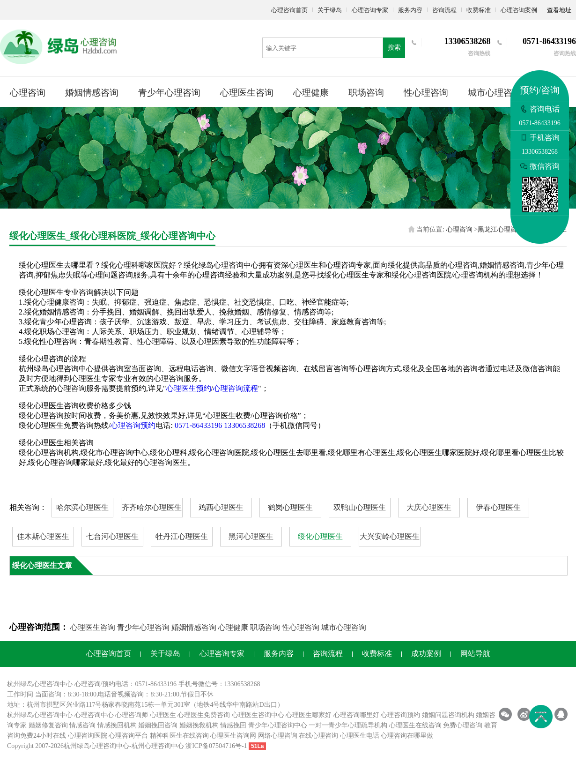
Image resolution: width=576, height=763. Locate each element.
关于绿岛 (330, 10)
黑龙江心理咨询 (501, 229)
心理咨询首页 (289, 10)
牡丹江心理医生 (181, 536)
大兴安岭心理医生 (390, 536)
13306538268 (244, 425)
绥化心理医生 (320, 536)
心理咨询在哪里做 (407, 735)
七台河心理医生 (112, 536)
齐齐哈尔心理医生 (152, 507)
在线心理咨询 (318, 735)
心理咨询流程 (235, 388)
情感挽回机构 (117, 725)
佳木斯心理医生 (43, 536)
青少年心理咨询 (169, 92)
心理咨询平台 (128, 735)
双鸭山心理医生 (359, 507)
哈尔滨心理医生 (82, 507)
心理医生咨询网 (233, 735)
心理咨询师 (131, 714)
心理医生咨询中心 (258, 714)
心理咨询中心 (94, 714)
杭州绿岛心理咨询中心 (40, 714)
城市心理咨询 (494, 92)
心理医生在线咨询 (415, 725)
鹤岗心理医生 (290, 507)
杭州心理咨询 (151, 745)
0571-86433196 (198, 425)
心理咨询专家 (370, 10)
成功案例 (426, 654)
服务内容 (410, 10)
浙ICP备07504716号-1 (216, 745)
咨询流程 (444, 10)
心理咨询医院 (87, 735)
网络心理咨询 (277, 735)
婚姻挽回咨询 (157, 725)
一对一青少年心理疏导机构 (348, 725)
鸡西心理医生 (221, 507)
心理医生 (163, 714)
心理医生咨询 (246, 92)
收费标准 (478, 10)
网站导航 (475, 654)
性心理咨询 (426, 92)
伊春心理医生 (498, 507)
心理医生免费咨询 (203, 714)
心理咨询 (27, 92)
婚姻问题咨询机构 (448, 714)
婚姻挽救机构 (199, 725)
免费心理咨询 (462, 725)
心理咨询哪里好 (356, 714)
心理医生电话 (359, 735)
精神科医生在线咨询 (179, 735)
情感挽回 (233, 725)
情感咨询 (82, 725)
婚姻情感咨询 (91, 92)
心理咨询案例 (519, 10)
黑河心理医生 (251, 536)
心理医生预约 (188, 388)
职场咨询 (366, 92)
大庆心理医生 (428, 507)
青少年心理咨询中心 (277, 725)
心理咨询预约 (133, 425)
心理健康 (311, 92)
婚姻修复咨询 (48, 725)
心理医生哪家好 (309, 714)
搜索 (394, 47)
